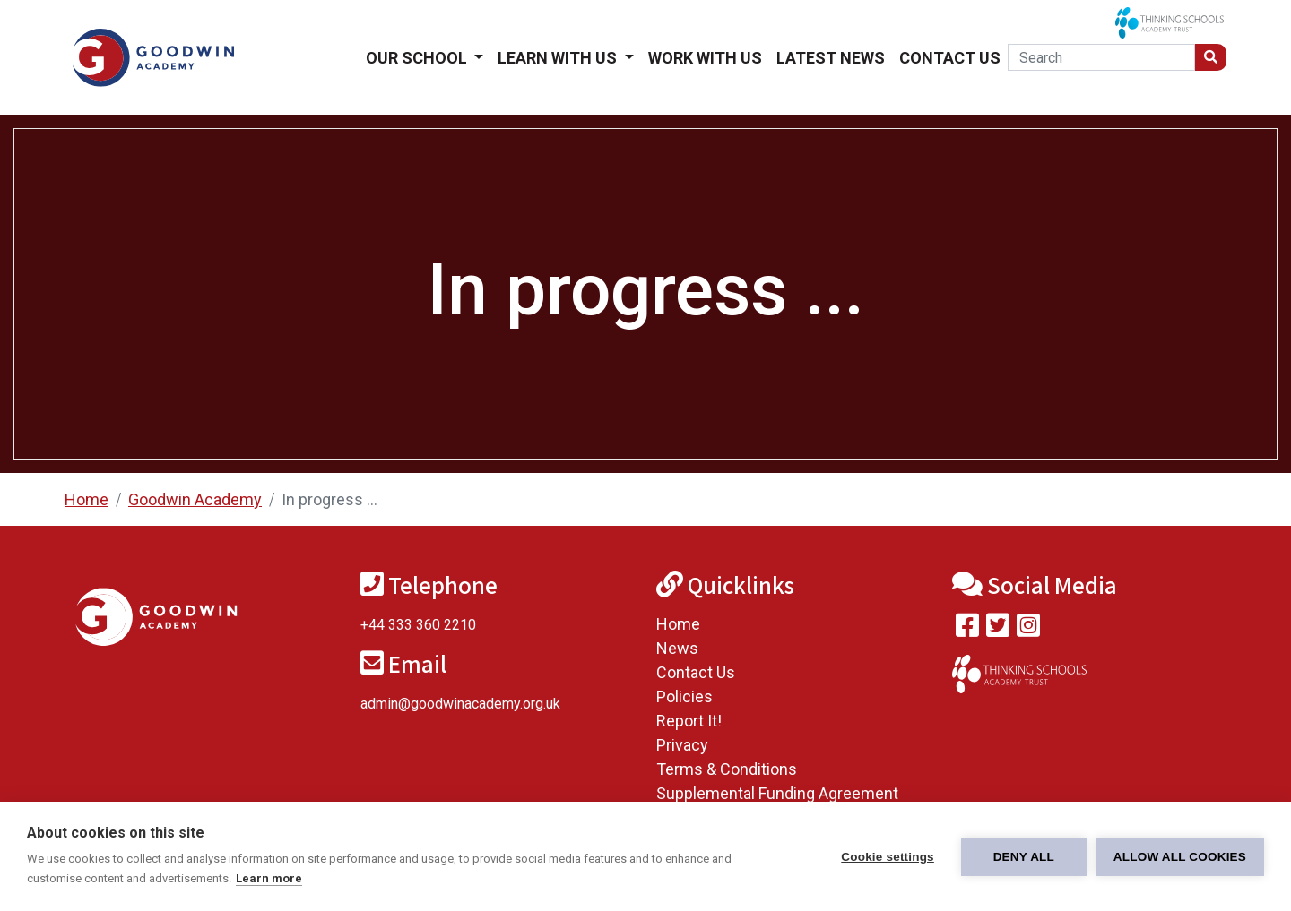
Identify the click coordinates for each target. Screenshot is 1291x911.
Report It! (689, 720)
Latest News (830, 57)
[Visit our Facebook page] (967, 629)
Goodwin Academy (195, 499)
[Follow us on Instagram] (1028, 629)
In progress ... (329, 499)
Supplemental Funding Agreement (777, 793)
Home (86, 499)
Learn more (269, 878)
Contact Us (950, 57)
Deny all (1023, 857)
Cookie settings (887, 857)
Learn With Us (559, 57)
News (677, 648)
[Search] (1101, 57)
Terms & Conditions (726, 769)
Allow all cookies (1179, 857)
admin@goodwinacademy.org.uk (460, 703)
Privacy (682, 744)
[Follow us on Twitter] (997, 629)
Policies (684, 696)
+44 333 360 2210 (418, 624)
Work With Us (705, 57)
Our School (418, 57)
